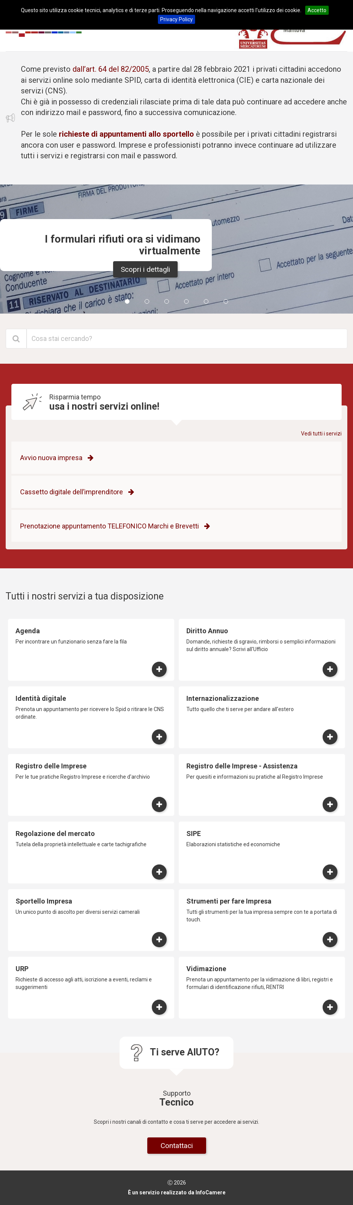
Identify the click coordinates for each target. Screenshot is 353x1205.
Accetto (316, 10)
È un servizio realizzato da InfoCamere (176, 1192)
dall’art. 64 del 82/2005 (110, 69)
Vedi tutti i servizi (321, 434)
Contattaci (177, 1145)
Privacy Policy (176, 19)
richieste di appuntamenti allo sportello (126, 134)
